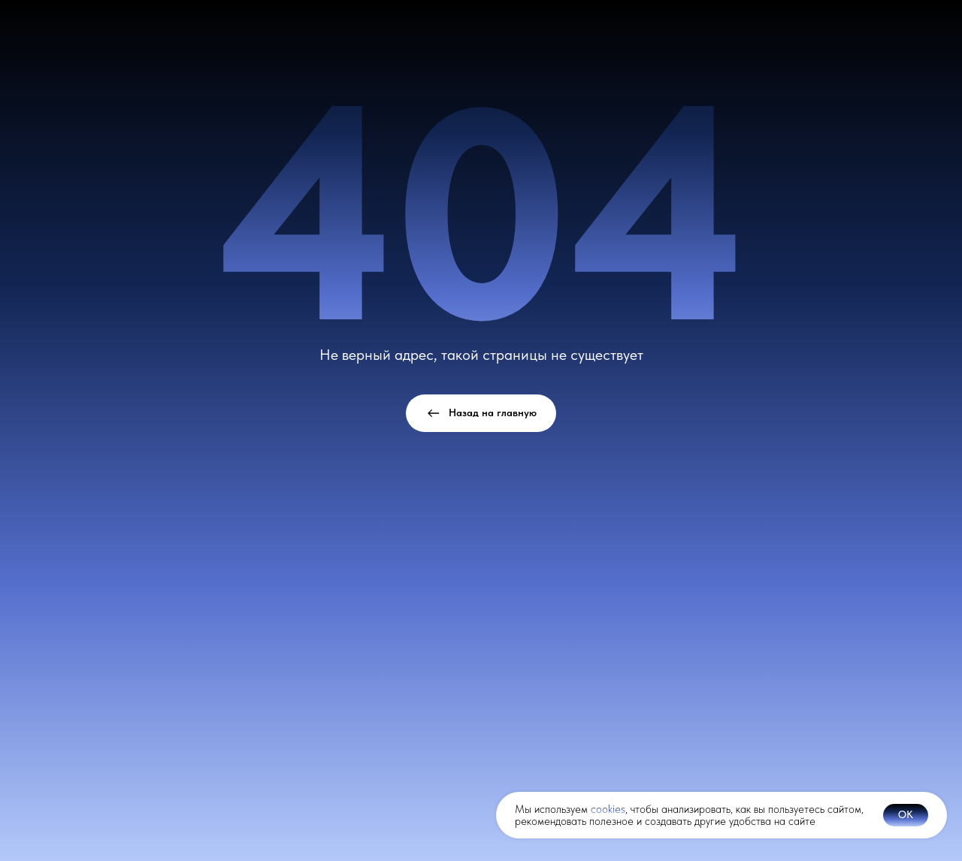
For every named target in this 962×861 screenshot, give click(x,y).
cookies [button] (608, 809)
